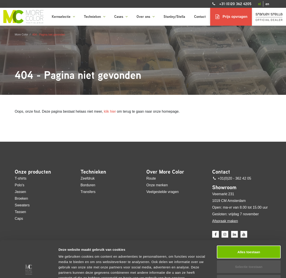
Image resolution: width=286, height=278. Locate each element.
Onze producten (33, 171)
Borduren (88, 185)
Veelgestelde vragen (162, 192)
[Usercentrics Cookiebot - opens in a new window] (28, 269)
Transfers (88, 192)
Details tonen (241, 269)
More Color (21, 34)
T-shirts (20, 178)
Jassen (20, 192)
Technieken (94, 16)
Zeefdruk (88, 178)
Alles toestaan (248, 218)
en (267, 3)
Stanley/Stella (174, 16)
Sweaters (22, 205)
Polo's (19, 185)
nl (259, 3)
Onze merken (157, 185)
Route (151, 178)
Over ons (146, 16)
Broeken (21, 198)
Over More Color (165, 171)
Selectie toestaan (249, 232)
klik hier (110, 111)
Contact (200, 16)
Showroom (224, 187)
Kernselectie (63, 16)
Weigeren (248, 247)
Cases (121, 16)
